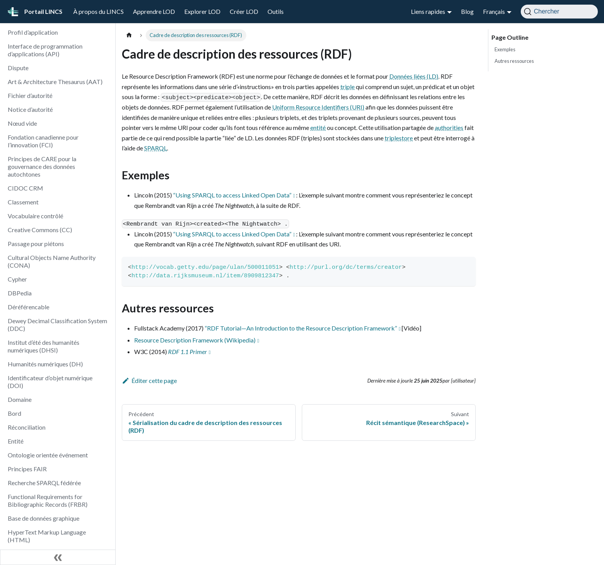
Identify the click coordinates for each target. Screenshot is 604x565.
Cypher (17, 279)
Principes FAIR (27, 468)
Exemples (505, 49)
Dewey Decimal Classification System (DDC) (57, 324)
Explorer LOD (202, 11)
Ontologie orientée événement (48, 455)
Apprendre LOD (154, 11)
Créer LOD (244, 11)
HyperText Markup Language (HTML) (47, 535)
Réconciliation (26, 427)
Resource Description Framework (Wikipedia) (195, 340)
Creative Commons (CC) (40, 229)
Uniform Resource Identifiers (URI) (318, 107)
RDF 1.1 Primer (187, 351)
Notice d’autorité (30, 109)
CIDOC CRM (25, 188)
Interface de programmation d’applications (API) (45, 49)
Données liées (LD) (413, 76)
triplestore (399, 138)
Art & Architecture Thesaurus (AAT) (55, 81)
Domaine (20, 399)
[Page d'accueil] (129, 35)
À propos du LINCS (98, 11)
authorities (449, 127)
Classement (23, 202)
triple (347, 86)
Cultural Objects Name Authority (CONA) (52, 261)
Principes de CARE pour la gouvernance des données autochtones (42, 166)
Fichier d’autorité (30, 95)
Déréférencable (28, 306)
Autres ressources (514, 61)
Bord (14, 413)
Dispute (18, 67)
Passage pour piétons (36, 243)
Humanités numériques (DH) (45, 364)
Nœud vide (22, 123)
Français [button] (494, 11)
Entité (16, 441)
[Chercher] (559, 12)
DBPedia (20, 293)
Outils (276, 11)
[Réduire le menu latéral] (58, 557)
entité (318, 127)
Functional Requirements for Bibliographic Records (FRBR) (47, 500)
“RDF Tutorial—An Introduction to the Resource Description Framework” (301, 328)
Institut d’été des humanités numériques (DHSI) (43, 346)
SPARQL (155, 148)
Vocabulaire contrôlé (35, 215)
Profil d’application (33, 32)
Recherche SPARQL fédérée (44, 482)
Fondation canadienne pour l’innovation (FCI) (43, 140)
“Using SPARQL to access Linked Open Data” (232, 195)
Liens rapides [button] (428, 11)
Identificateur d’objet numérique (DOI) (50, 381)
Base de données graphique (43, 518)
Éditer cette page (149, 380)
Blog (467, 11)
